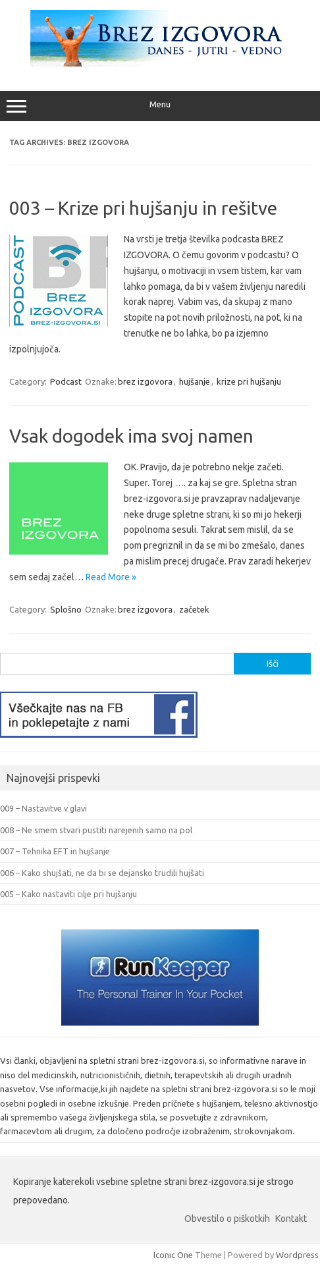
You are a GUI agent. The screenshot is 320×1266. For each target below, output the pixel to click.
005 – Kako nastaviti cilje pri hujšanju (68, 893)
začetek (194, 609)
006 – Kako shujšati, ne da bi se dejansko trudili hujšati (102, 872)
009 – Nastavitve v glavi (43, 808)
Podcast (66, 381)
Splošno (66, 609)
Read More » (111, 577)
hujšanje (194, 381)
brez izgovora (145, 381)
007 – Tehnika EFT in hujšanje (55, 851)
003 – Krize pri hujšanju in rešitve (143, 208)
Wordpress (297, 1254)
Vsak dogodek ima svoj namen (131, 436)
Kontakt (291, 1218)
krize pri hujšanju (249, 381)
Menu (160, 106)
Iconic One (173, 1254)
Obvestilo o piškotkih (227, 1218)
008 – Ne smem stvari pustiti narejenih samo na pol (96, 830)
